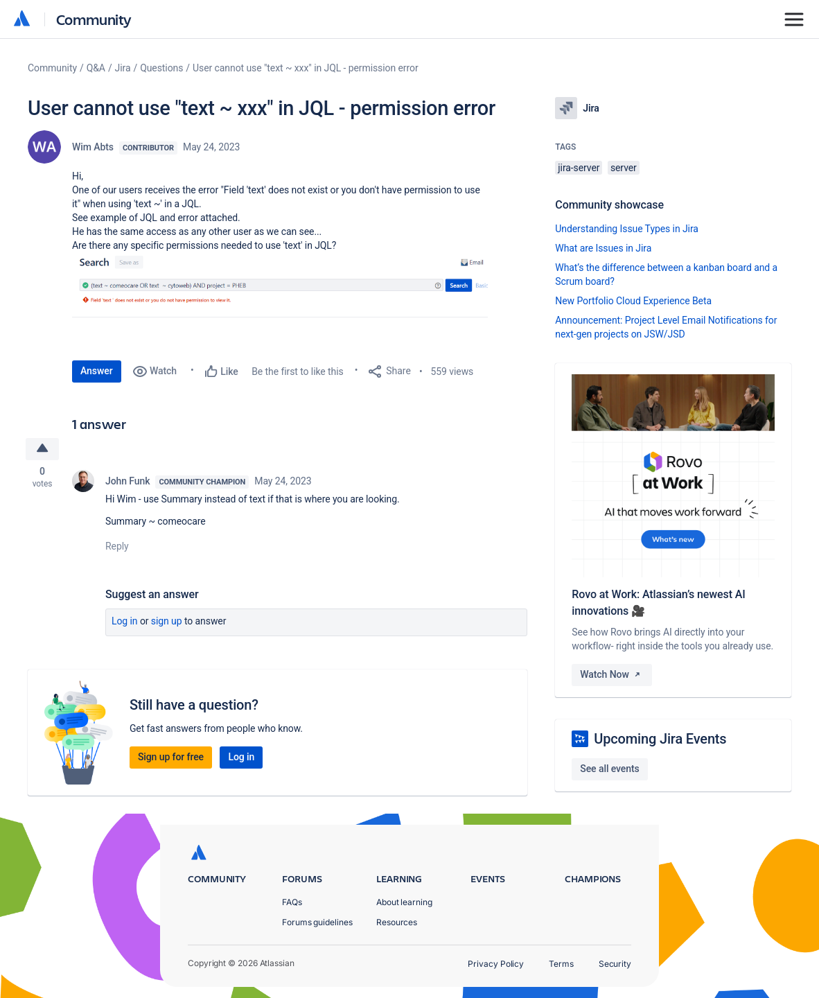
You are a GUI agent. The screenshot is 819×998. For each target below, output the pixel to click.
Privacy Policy (496, 963)
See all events (609, 768)
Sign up (166, 622)
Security (615, 963)
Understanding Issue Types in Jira (626, 228)
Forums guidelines (317, 922)
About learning (404, 902)
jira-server (578, 167)
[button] (280, 299)
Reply (117, 547)
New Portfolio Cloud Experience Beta (633, 300)
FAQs (292, 902)
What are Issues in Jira (603, 248)
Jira (123, 67)
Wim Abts (93, 146)
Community (94, 19)
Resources (396, 922)
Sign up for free (171, 758)
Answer (96, 370)
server (623, 167)
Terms (561, 963)
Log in (125, 622)
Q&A (96, 67)
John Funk (127, 482)
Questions (161, 67)
